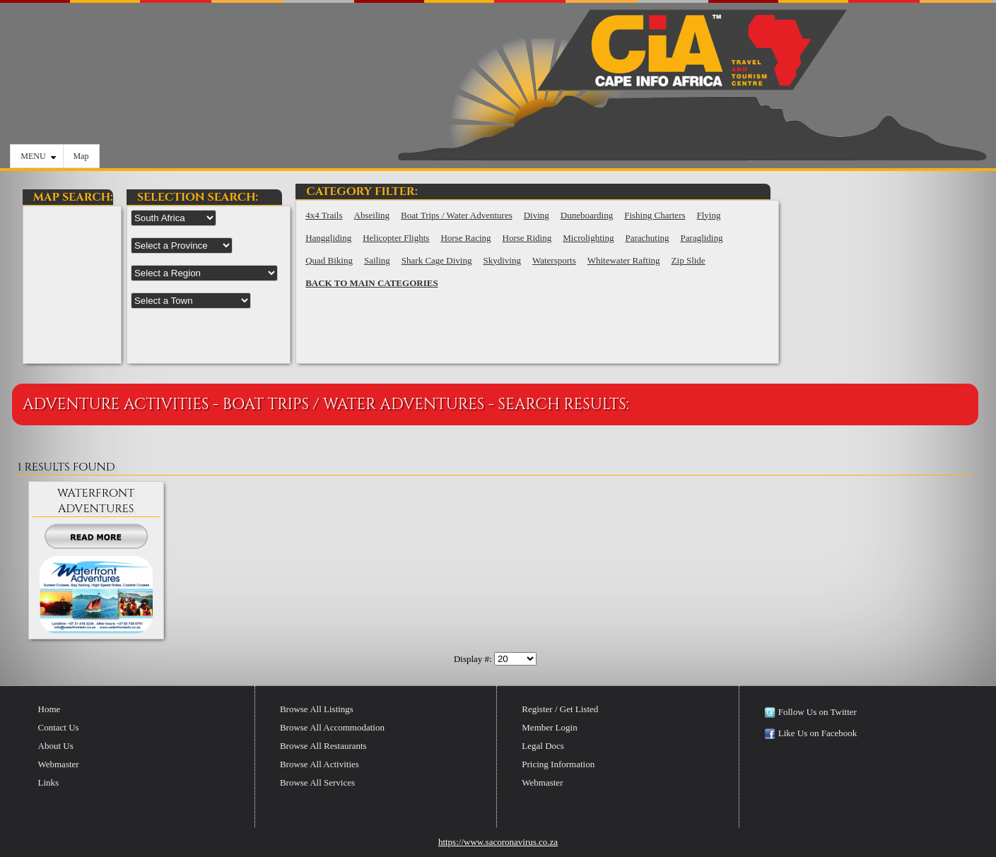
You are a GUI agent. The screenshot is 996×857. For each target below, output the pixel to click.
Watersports (554, 260)
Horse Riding (527, 237)
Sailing (377, 260)
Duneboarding (587, 215)
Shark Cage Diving (437, 260)
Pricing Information (558, 764)
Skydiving (501, 260)
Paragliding (702, 237)
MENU (37, 156)
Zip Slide (688, 260)
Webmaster (58, 764)
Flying (709, 215)
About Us (56, 745)
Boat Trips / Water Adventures (456, 215)
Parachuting (647, 237)
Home (49, 709)
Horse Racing (465, 237)
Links (48, 782)
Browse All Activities (319, 764)
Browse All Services (317, 782)
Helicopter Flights (396, 237)
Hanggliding (328, 237)
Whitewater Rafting (623, 260)
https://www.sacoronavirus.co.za (498, 842)
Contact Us (58, 727)
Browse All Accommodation (332, 727)
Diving (536, 215)
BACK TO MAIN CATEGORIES (371, 283)
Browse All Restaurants (323, 745)
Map (81, 156)
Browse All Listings (316, 709)
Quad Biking (329, 260)
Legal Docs (543, 745)
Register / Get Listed (560, 709)
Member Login (549, 727)
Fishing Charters (654, 215)
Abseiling (372, 215)
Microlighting (588, 237)
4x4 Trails (323, 215)
